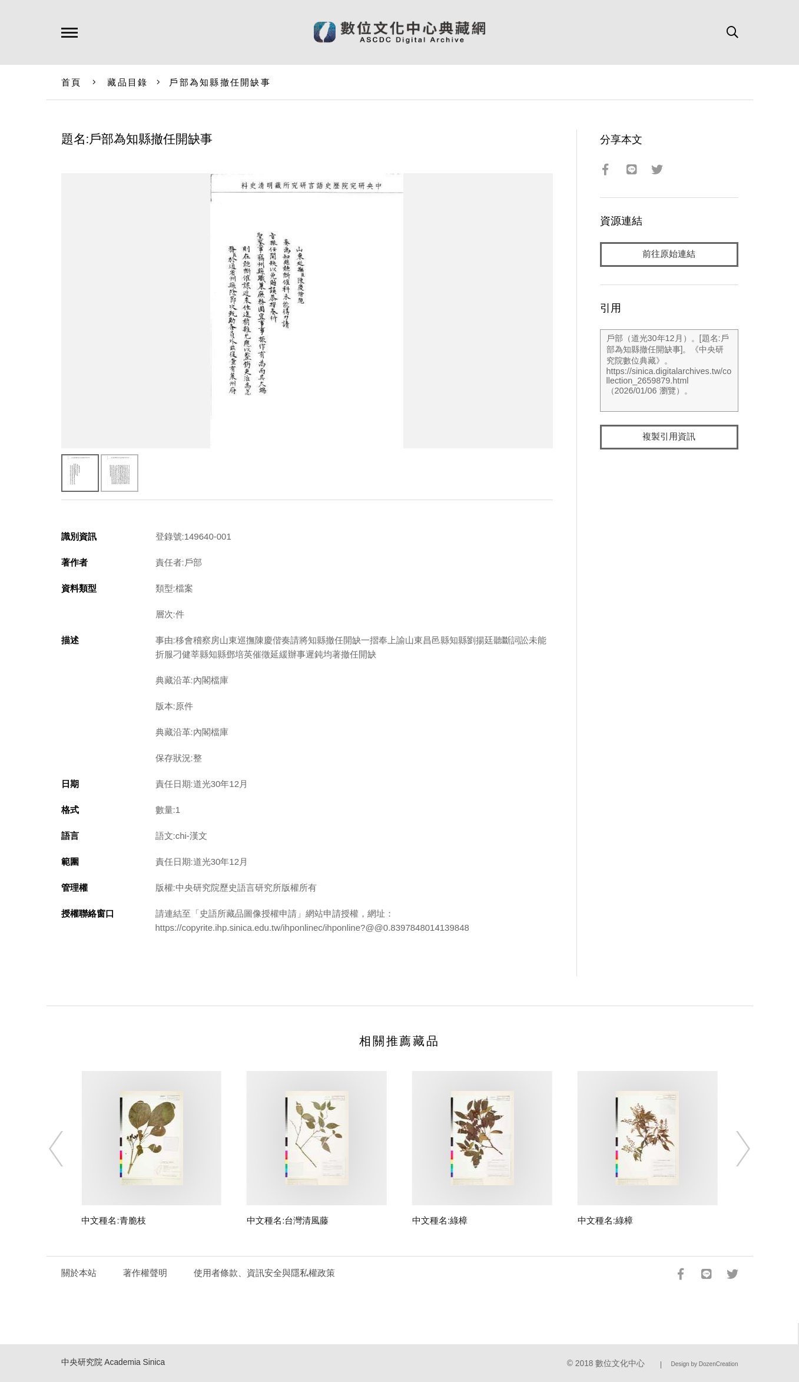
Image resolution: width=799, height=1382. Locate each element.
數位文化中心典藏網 (399, 32)
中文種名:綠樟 (440, 1220)
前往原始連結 (668, 254)
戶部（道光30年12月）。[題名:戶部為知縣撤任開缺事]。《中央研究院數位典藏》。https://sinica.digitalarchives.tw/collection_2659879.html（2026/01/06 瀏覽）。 (669, 370)
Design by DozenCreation (704, 1364)
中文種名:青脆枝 (113, 1220)
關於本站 (79, 1273)
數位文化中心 (620, 1363)
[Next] (732, 1148)
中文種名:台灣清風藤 (288, 1220)
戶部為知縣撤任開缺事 (220, 82)
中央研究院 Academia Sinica (113, 1362)
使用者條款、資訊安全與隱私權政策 (264, 1273)
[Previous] (66, 1148)
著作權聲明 (145, 1273)
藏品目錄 (127, 82)
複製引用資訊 (668, 437)
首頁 (71, 82)
